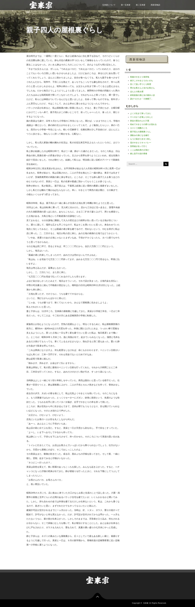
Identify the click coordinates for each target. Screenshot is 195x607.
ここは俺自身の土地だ (139, 150)
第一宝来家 (125, 5)
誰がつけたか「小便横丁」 (141, 99)
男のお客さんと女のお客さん (142, 88)
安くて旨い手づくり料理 (140, 84)
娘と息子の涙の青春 (138, 153)
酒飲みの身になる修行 (139, 135)
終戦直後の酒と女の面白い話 (142, 95)
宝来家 (146, 603)
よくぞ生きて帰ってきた (140, 113)
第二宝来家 (140, 5)
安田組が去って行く (138, 146)
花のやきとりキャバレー (140, 143)
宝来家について (109, 5)
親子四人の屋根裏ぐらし (140, 132)
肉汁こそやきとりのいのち (141, 80)
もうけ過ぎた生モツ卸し (140, 139)
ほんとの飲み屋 (136, 91)
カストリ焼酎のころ (138, 128)
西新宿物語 (155, 5)
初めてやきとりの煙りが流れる (143, 124)
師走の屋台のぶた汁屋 (139, 121)
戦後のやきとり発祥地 (139, 77)
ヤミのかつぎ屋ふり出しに (141, 117)
